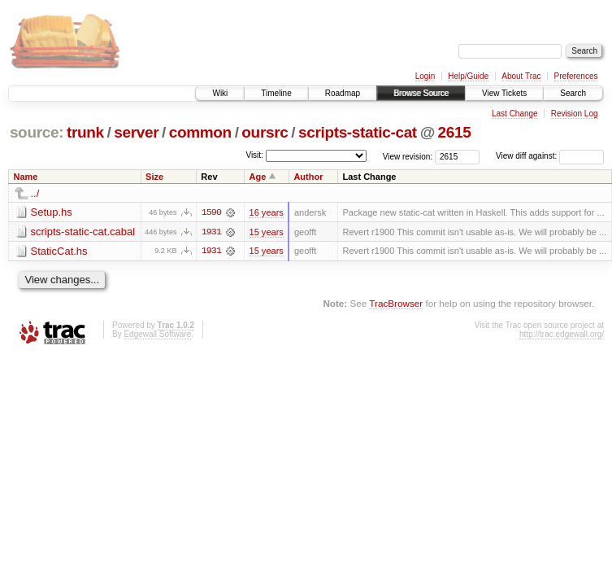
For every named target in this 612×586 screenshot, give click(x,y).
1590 (211, 212)
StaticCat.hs (59, 251)
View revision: (408, 155)
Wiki (220, 93)
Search (573, 93)
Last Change (515, 113)
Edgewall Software (157, 334)
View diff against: (550, 155)
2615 (454, 132)
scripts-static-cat (357, 132)
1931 (211, 231)
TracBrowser (396, 304)
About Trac (520, 76)
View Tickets (504, 93)
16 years (267, 212)
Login (425, 76)
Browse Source (421, 93)
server (136, 132)
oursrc (264, 132)
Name (26, 176)
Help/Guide (468, 76)
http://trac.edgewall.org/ (561, 334)
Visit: (254, 155)
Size (154, 176)
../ (35, 193)
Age (258, 176)
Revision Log (574, 113)
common (200, 132)
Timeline (276, 93)
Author (308, 176)
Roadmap (342, 93)
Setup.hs (51, 212)
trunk (85, 132)
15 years (267, 232)
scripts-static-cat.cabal (83, 231)
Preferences (576, 76)
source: (36, 132)
